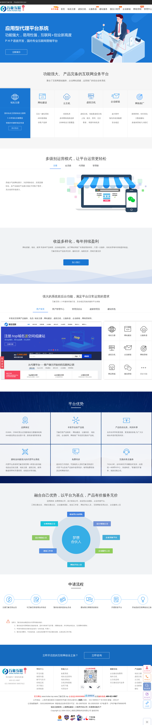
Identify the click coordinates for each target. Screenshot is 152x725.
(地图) (80, 700)
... (111, 686)
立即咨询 (97, 655)
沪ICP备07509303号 (118, 703)
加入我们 (76, 262)
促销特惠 (54, 9)
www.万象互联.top (61, 696)
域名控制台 (65, 680)
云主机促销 (114, 680)
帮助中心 (40, 669)
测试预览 (14, 128)
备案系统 (64, 673)
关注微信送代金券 (117, 683)
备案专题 (40, 676)
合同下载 (64, 686)
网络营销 (137, 8)
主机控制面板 (66, 683)
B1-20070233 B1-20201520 (87, 703)
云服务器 (93, 8)
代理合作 (64, 689)
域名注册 (71, 9)
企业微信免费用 (116, 673)
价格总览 (40, 683)
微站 (136, 689)
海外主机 (113, 676)
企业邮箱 (127, 9)
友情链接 (40, 689)
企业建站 (138, 683)
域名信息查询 (66, 676)
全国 (96, 696)
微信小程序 (115, 8)
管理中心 (148, 9)
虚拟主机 (82, 9)
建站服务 (103, 9)
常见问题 (40, 673)
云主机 (137, 680)
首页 (63, 9)
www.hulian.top (48, 696)
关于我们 (40, 686)
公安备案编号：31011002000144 (41, 703)
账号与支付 (40, 680)
